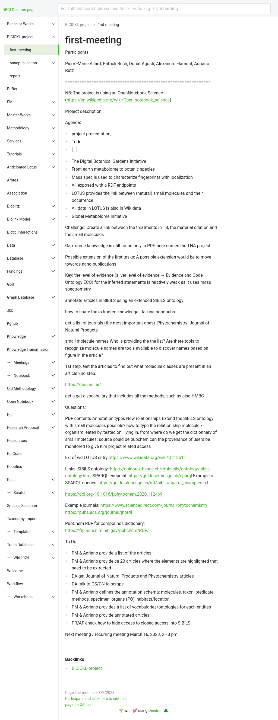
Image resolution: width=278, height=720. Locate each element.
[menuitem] (31, 23)
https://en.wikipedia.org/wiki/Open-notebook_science (118, 100)
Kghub (12, 323)
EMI (10, 102)
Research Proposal (23, 427)
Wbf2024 (21, 558)
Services (14, 141)
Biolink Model (18, 219)
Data (11, 245)
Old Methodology (21, 388)
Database (15, 258)
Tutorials (14, 154)
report (15, 76)
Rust (11, 479)
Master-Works (19, 115)
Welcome (15, 571)
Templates (22, 532)
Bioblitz (13, 206)
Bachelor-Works (20, 24)
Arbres (12, 180)
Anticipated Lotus (22, 167)
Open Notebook (20, 401)
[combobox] (164, 9)
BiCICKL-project (20, 37)
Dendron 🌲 (158, 710)
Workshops (23, 597)
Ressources (17, 440)
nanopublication (23, 63)
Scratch (20, 492)
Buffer (12, 89)
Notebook (22, 375)
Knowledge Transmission (28, 349)
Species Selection (22, 506)
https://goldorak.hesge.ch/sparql (160, 475)
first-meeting (20, 50)
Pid (9, 414)
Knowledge (16, 336)
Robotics (14, 466)
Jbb (10, 310)
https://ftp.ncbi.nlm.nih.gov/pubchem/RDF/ (107, 530)
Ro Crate (14, 453)
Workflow (15, 584)
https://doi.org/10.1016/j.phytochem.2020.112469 (114, 494)
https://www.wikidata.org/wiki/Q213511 (147, 457)
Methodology (18, 128)
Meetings (21, 362)
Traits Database (20, 545)
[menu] (31, 368)
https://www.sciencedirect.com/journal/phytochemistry (153, 505)
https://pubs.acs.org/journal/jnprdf (98, 512)
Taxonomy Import (22, 519)
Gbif (10, 284)
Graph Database (20, 297)
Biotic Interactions (22, 232)
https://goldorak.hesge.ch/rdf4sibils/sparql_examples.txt (153, 482)
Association (17, 193)
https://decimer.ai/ (83, 384)
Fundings (15, 271)
